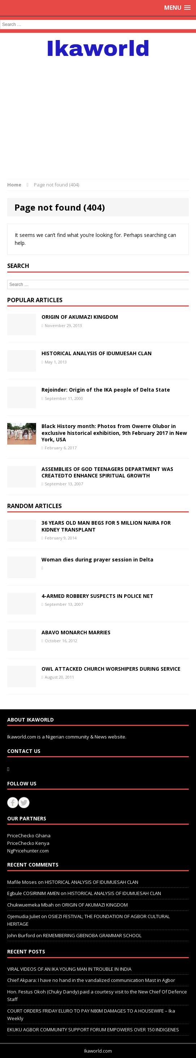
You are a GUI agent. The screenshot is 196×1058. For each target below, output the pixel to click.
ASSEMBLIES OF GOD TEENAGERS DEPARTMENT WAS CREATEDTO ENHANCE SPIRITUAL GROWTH (107, 472)
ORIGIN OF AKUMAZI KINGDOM (80, 316)
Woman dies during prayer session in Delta (97, 559)
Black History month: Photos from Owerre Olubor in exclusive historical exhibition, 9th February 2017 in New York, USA (114, 432)
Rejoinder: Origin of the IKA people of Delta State (106, 389)
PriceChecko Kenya (28, 843)
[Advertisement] (98, 113)
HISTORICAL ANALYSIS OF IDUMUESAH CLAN (97, 353)
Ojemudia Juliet (23, 916)
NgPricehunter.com (28, 850)
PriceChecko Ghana (29, 835)
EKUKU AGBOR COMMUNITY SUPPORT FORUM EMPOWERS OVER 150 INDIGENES (93, 1029)
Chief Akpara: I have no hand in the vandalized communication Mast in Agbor (91, 980)
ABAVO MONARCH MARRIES (76, 632)
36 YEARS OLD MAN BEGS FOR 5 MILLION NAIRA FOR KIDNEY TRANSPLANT (106, 526)
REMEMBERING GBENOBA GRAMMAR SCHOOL (92, 935)
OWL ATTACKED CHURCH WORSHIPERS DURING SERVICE (111, 668)
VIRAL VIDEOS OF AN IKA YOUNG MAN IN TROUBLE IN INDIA (69, 969)
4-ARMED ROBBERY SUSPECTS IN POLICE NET (97, 595)
